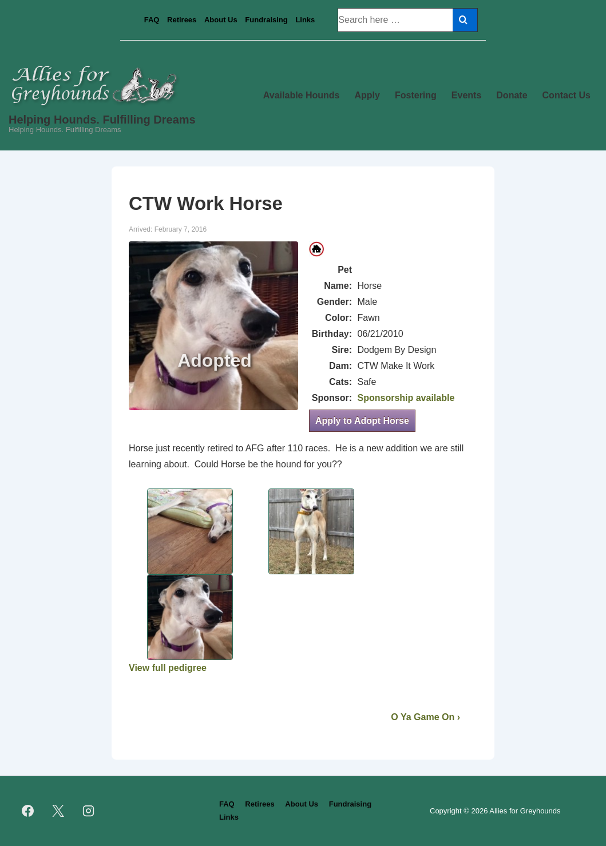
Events (466, 95)
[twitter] (58, 811)
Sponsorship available (405, 398)
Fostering (416, 95)
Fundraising (266, 19)
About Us (220, 19)
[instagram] (89, 811)
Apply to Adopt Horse (362, 421)
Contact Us (566, 95)
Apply (367, 95)
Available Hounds (301, 95)
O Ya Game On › (425, 717)
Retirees (181, 19)
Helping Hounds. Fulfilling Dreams (102, 119)
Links (305, 19)
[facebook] (28, 811)
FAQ (152, 19)
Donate (511, 95)
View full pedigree (168, 668)
